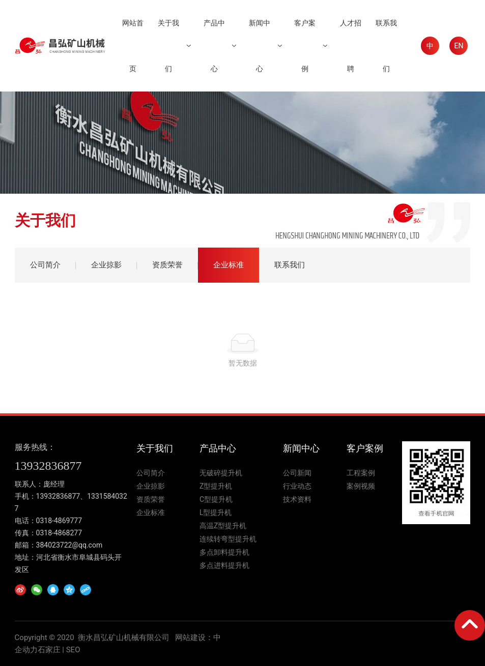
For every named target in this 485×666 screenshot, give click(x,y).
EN (458, 46)
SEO (73, 649)
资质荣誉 (167, 264)
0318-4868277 (59, 533)
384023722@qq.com (69, 545)
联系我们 (289, 264)
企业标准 (228, 264)
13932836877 (48, 465)
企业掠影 (106, 264)
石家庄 (49, 649)
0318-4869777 (59, 521)
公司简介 (45, 264)
